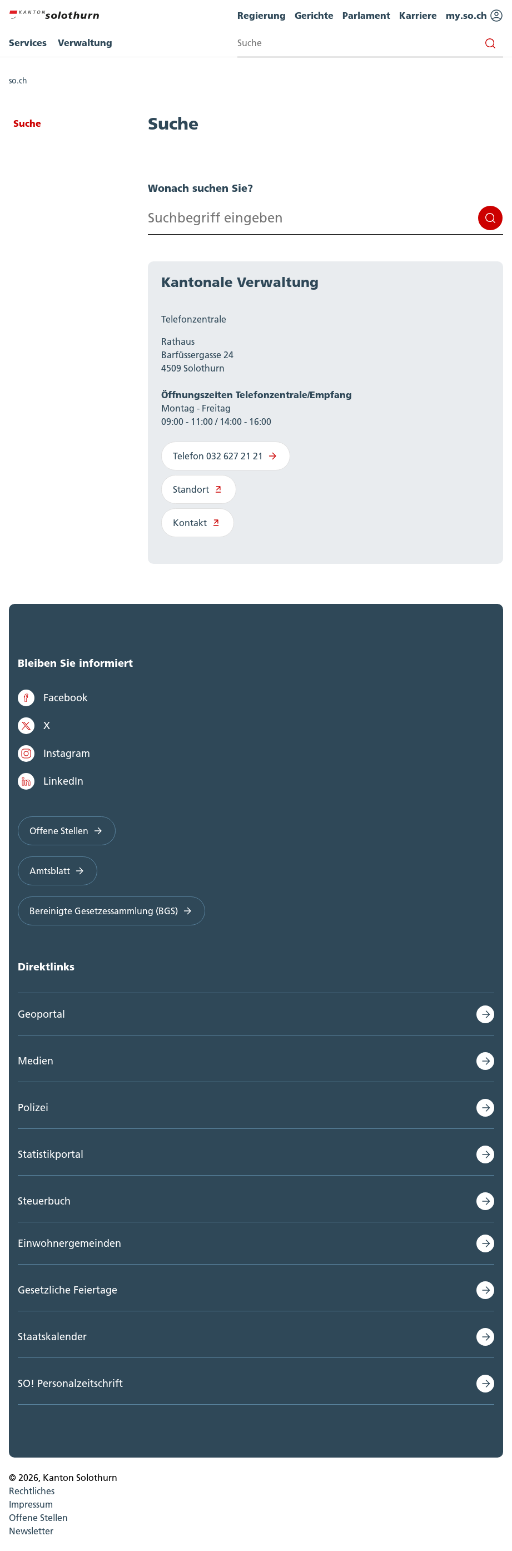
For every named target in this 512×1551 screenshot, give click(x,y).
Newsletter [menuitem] (31, 1531)
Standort (199, 489)
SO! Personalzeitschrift (70, 1383)
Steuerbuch (44, 1201)
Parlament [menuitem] (366, 15)
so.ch (18, 81)
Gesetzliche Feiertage (67, 1290)
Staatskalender (52, 1336)
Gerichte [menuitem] (314, 15)
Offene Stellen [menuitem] (38, 1517)
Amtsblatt (57, 871)
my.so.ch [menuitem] (474, 15)
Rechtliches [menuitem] (31, 1491)
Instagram (54, 753)
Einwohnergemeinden (69, 1243)
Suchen (490, 218)
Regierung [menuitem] (261, 15)
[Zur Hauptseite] (54, 13)
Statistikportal (50, 1154)
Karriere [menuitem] (418, 15)
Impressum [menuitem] (31, 1504)
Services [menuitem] (28, 42)
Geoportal (41, 1014)
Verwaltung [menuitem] (85, 42)
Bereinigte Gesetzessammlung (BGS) (111, 911)
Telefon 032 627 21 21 (226, 456)
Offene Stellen (66, 831)
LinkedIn (50, 781)
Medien (35, 1060)
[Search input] (370, 43)
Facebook (53, 698)
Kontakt (197, 523)
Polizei (33, 1107)
